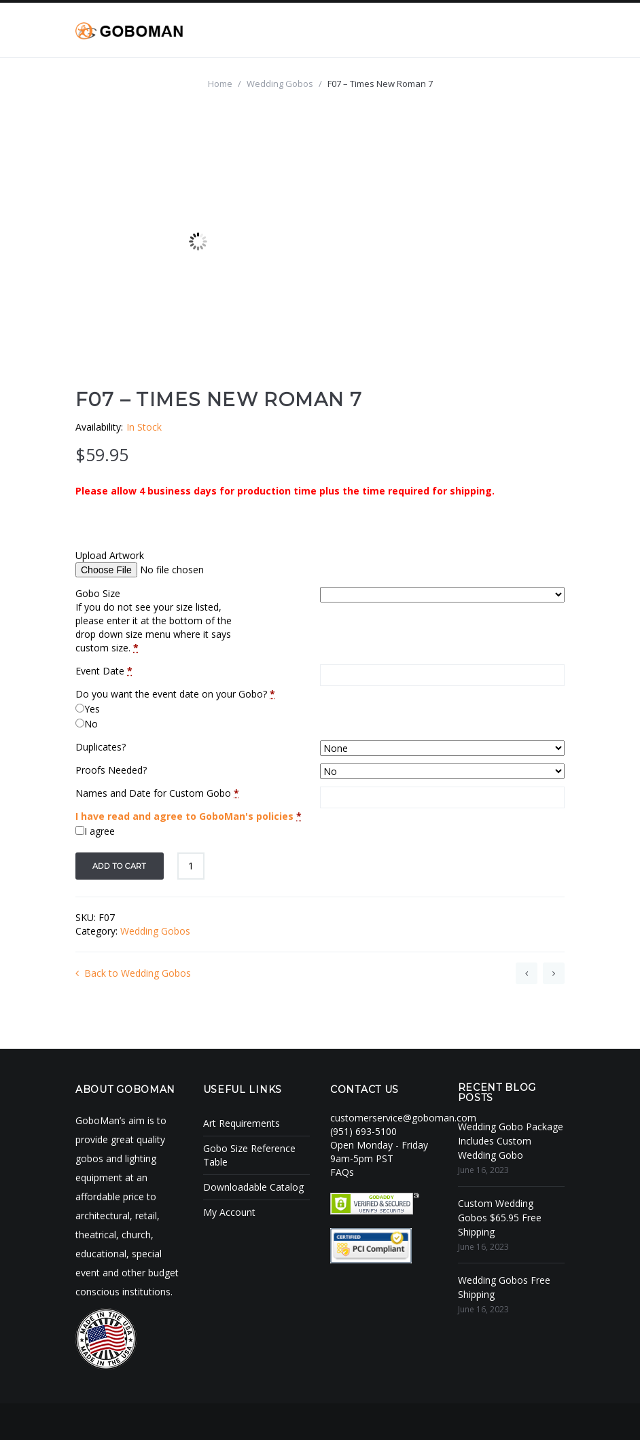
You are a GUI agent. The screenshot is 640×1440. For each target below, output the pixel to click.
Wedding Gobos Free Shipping (504, 1287)
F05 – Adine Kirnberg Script (526, 973)
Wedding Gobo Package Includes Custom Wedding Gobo (510, 1141)
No (91, 723)
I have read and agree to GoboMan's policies (184, 816)
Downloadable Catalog (253, 1187)
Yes (92, 708)
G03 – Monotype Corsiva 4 (554, 973)
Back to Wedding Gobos (133, 973)
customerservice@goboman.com (403, 1117)
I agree (99, 831)
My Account (229, 1212)
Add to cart (119, 866)
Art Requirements (241, 1123)
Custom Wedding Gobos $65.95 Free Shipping (499, 1217)
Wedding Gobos (280, 83)
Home (220, 83)
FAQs (342, 1172)
